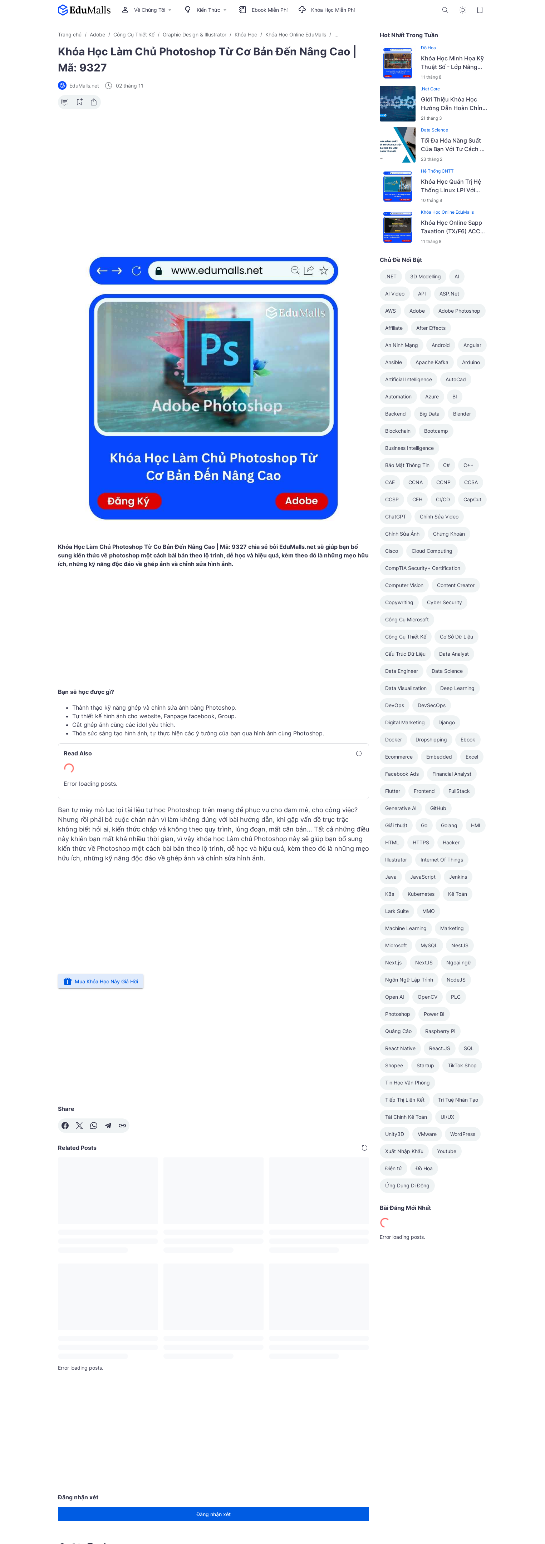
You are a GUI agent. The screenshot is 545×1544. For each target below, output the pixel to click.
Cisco (391, 551)
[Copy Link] (122, 1125)
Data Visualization (406, 688)
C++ (468, 465)
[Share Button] (94, 102)
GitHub (438, 808)
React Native (400, 1048)
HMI (475, 825)
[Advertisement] (213, 170)
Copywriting (399, 602)
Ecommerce (399, 757)
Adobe (417, 311)
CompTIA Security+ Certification (422, 568)
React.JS (439, 1048)
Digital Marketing (405, 722)
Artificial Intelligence (408, 379)
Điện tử (393, 1168)
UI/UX (447, 1117)
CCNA (415, 482)
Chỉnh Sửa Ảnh (402, 534)
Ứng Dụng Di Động (407, 1185)
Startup (425, 1065)
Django (446, 722)
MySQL (429, 945)
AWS (390, 311)
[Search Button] (445, 10)
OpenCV (427, 997)
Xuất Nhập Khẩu (404, 1151)
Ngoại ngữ (458, 962)
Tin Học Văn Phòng (407, 1082)
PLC (456, 997)
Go (424, 825)
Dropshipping (431, 739)
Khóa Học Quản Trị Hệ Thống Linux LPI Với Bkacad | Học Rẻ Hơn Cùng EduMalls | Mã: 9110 (451, 186)
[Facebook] (65, 1125)
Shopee (394, 1065)
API (422, 294)
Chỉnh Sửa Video (439, 516)
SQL (469, 1048)
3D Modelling (425, 276)
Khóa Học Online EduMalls (447, 212)
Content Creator (456, 585)
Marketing (452, 928)
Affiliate (394, 328)
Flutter (392, 791)
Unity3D (394, 1134)
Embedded (439, 757)
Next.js (393, 962)
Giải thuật (396, 825)
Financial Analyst (451, 774)
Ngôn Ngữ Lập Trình (409, 980)
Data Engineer (401, 671)
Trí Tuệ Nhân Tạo (458, 1100)
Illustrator (396, 860)
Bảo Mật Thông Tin (407, 465)
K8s (389, 894)
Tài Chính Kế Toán (406, 1117)
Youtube (446, 1151)
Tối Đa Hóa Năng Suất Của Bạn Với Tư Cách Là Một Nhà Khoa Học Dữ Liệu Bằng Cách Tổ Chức (453, 145)
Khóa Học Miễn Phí (326, 10)
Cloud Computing (432, 551)
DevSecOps (432, 705)
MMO (428, 911)
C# (446, 465)
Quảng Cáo (398, 1031)
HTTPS (421, 842)
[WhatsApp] (94, 1125)
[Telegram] (108, 1125)
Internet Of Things (442, 860)
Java (391, 877)
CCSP (392, 499)
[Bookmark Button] (480, 10)
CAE (390, 482)
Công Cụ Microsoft (407, 619)
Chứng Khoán (449, 534)
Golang (449, 825)
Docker (393, 739)
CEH (417, 499)
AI (457, 276)
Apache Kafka (432, 362)
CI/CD (443, 499)
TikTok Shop (462, 1065)
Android (441, 345)
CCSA (471, 482)
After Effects (431, 328)
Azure (432, 396)
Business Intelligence (409, 448)
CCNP (443, 482)
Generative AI (401, 808)
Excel (472, 757)
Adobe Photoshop (459, 311)
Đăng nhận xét (213, 1514)
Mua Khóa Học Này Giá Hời (100, 981)
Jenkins (458, 877)
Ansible (393, 362)
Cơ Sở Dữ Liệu (456, 637)
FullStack (459, 791)
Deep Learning (457, 688)
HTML (392, 842)
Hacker (451, 842)
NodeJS (456, 980)
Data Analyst (454, 654)
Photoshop (397, 1014)
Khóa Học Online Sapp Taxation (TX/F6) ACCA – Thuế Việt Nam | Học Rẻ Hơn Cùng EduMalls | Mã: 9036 (454, 227)
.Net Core (430, 88)
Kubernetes (421, 894)
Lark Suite (397, 911)
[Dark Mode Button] (463, 10)
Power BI (434, 1014)
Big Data (429, 414)
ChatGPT (395, 516)
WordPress (462, 1134)
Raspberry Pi (440, 1031)
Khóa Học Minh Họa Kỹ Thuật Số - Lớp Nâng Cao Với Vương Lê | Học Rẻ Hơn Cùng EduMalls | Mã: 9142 (454, 63)
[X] (79, 1125)
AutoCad (456, 379)
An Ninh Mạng (401, 345)
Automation (398, 396)
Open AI (394, 997)
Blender (462, 414)
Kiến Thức (206, 10)
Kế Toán (457, 894)
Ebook (468, 739)
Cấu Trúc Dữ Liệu (405, 654)
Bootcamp (436, 431)
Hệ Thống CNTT (437, 171)
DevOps (394, 705)
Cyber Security (444, 602)
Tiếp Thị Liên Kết (404, 1100)
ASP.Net (449, 294)
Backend (395, 414)
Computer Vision (404, 585)
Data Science (434, 130)
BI (454, 396)
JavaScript (423, 877)
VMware (427, 1134)
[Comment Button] (65, 102)
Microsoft (396, 945)
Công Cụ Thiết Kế (405, 637)
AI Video (394, 294)
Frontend (424, 791)
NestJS (459, 945)
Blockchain (398, 431)
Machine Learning (406, 928)
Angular (472, 345)
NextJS (424, 962)
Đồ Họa (428, 47)
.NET (391, 276)
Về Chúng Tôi (147, 10)
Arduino (471, 362)
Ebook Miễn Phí (263, 10)
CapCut (472, 499)
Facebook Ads (402, 774)
